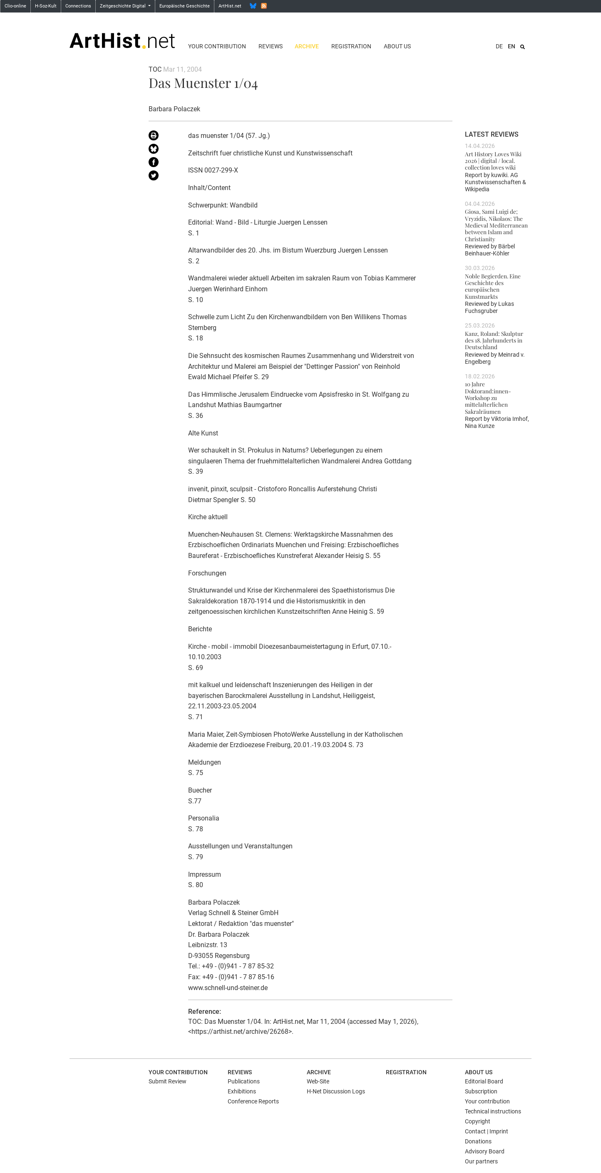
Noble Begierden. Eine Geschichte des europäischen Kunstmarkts (493, 286)
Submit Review (167, 1081)
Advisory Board (484, 1151)
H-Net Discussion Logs (336, 1091)
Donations (478, 1141)
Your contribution (217, 46)
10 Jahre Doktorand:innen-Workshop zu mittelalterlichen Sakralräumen (488, 397)
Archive (307, 46)
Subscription (481, 1091)
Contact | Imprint (486, 1131)
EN (511, 46)
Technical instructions (493, 1111)
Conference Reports (253, 1101)
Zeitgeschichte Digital (123, 6)
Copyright (477, 1121)
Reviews (270, 46)
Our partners (481, 1161)
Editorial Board (484, 1081)
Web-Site (318, 1081)
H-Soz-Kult (46, 6)
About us (397, 46)
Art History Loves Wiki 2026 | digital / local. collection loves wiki (493, 160)
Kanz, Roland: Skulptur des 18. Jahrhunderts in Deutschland (494, 340)
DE (499, 46)
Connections (78, 6)
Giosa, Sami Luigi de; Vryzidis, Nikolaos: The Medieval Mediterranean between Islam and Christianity (496, 225)
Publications (244, 1081)
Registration (351, 46)
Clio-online (15, 6)
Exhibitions (242, 1091)
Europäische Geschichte (184, 6)
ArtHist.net (230, 6)
